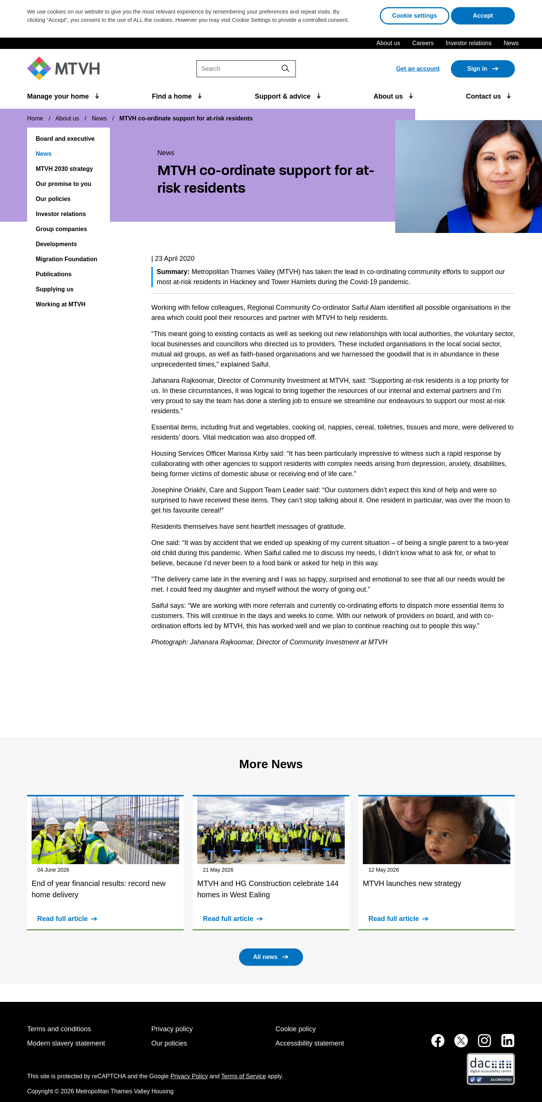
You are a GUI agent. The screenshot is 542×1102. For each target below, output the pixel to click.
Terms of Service (243, 1076)
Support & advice (283, 96)
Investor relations (469, 43)
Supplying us (54, 289)
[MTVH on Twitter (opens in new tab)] (457, 1044)
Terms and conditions (59, 1029)
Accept (494, 15)
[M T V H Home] (66, 68)
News (511, 43)
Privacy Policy (189, 1076)
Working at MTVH (60, 304)
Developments (56, 244)
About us (388, 43)
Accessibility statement (310, 1043)
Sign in (477, 68)
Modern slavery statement (66, 1043)
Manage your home (59, 96)
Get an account (418, 68)
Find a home (173, 96)
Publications (54, 274)
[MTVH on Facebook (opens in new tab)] (434, 1044)
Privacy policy (172, 1029)
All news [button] (265, 957)
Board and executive (65, 138)
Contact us (484, 96)
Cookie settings (414, 15)
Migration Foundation (66, 259)
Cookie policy (296, 1029)
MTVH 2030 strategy (64, 169)
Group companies (61, 229)
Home (35, 118)
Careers (423, 43)
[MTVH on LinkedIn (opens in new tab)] (504, 1044)
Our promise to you (63, 184)
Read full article (62, 918)
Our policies (53, 199)
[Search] (246, 68)
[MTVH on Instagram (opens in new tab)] (481, 1044)
